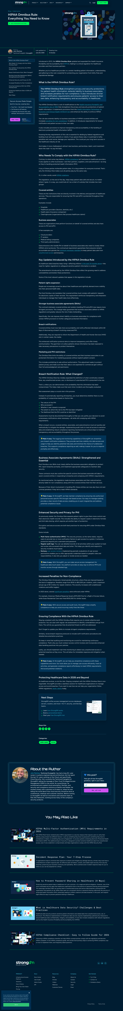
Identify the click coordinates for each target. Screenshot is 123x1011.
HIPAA (66, 64)
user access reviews (54, 551)
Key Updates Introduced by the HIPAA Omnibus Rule (20, 68)
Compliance (16, 11)
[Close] (29, 993)
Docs (51, 2)
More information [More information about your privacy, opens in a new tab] (17, 1001)
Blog (9, 11)
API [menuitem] (35, 984)
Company (67, 2)
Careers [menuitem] (73, 979)
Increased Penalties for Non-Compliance (20, 83)
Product (34, 2)
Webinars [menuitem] (55, 984)
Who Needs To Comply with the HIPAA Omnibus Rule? (20, 64)
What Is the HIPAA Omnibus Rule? (18, 60)
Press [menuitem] (72, 987)
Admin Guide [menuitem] (38, 982)
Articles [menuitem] (54, 979)
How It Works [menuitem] (20, 984)
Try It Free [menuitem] (93, 977)
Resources (59, 2)
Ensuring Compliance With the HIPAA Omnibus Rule (19, 86)
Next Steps (12, 95)
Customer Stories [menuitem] (57, 987)
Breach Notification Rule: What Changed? (21, 72)
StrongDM (29, 53)
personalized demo (55, 713)
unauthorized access (46, 253)
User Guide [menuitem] (37, 979)
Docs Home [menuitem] (37, 977)
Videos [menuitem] (54, 982)
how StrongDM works (55, 710)
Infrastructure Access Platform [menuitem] (22, 978)
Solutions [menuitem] (18, 981)
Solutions (43, 2)
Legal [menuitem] (72, 984)
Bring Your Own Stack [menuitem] (22, 986)
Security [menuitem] (73, 982)
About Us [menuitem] (73, 977)
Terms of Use (101, 1004)
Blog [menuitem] (53, 977)
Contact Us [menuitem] (93, 979)
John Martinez (17, 51)
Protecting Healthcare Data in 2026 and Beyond (20, 91)
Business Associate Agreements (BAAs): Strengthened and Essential (20, 76)
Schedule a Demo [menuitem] (95, 982)
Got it (16, 1004)
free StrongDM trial (58, 715)
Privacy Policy (91, 1004)
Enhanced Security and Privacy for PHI (20, 80)
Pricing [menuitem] (18, 989)
